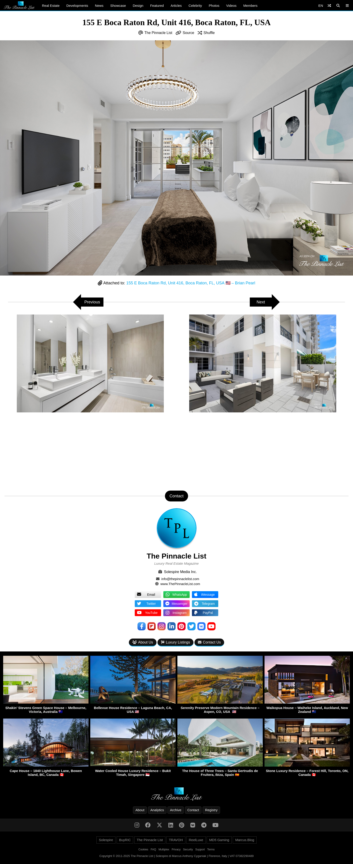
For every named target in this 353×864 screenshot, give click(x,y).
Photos (214, 5)
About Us (142, 642)
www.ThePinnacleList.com (180, 584)
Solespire (106, 840)
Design (138, 5)
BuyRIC (125, 840)
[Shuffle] (329, 5)
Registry (211, 810)
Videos (231, 5)
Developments (77, 5)
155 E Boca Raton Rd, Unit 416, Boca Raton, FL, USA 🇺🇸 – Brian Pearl (190, 283)
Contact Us (209, 642)
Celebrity (195, 5)
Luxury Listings (175, 642)
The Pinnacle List (158, 33)
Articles (176, 5)
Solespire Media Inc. (180, 572)
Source (188, 33)
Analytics (157, 810)
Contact (193, 810)
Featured (157, 5)
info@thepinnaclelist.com (180, 579)
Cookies (143, 849)
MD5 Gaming (219, 840)
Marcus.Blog (244, 840)
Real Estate (51, 5)
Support (200, 849)
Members (250, 5)
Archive (175, 810)
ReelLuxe (196, 840)
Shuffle (209, 33)
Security (188, 849)
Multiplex (164, 849)
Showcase (118, 5)
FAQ (153, 849)
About (139, 810)
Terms (211, 849)
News (99, 5)
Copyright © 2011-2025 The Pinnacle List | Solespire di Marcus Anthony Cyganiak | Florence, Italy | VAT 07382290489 (176, 856)
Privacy (176, 849)
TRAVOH (176, 840)
